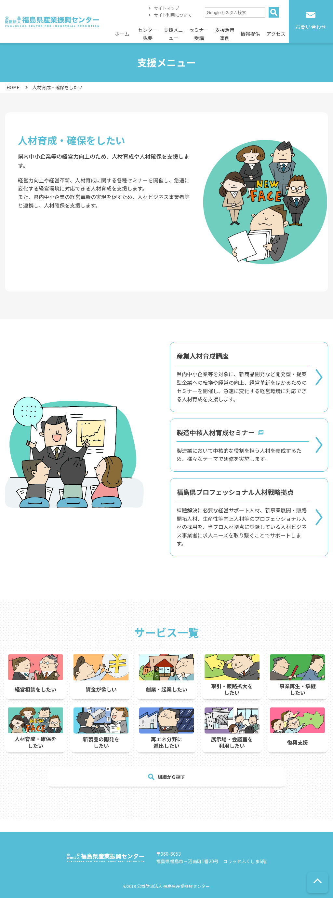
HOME (13, 87)
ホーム (122, 33)
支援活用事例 (224, 34)
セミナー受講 (199, 34)
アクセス (276, 33)
